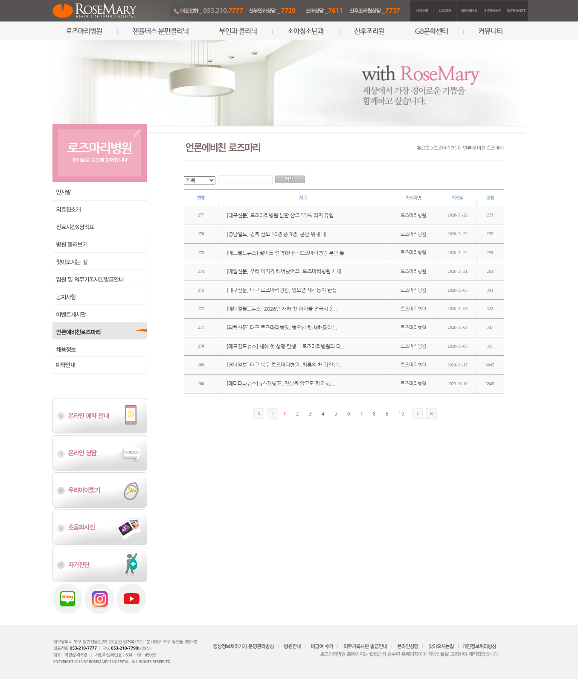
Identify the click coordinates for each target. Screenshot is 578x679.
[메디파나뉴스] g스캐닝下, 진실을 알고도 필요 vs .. (281, 383)
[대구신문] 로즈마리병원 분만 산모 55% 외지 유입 (280, 215)
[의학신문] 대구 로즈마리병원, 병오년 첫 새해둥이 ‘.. (282, 328)
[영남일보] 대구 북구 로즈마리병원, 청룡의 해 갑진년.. (284, 365)
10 (401, 413)
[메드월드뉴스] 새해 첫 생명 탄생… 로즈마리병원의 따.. (285, 346)
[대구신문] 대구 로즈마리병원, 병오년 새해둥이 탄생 (282, 290)
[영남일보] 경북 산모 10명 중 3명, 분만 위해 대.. (278, 234)
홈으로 (423, 148)
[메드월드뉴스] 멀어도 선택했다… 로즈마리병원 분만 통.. (287, 253)
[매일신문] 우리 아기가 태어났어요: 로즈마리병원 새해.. (286, 271)
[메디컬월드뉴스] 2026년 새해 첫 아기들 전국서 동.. (282, 309)
